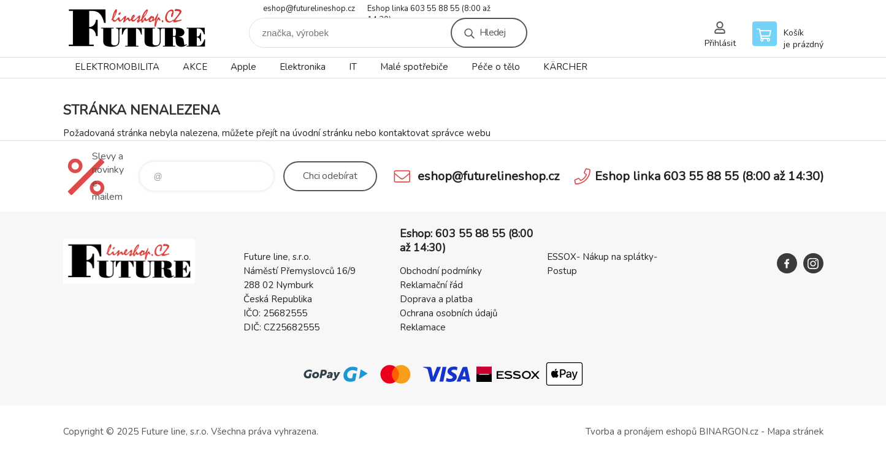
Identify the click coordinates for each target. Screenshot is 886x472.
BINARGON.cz (728, 431)
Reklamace (423, 327)
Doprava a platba (436, 299)
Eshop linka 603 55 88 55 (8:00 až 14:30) (429, 9)
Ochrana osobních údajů (448, 313)
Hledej (492, 32)
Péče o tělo (496, 67)
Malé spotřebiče (414, 67)
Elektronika (303, 67)
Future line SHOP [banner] (136, 28)
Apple (243, 67)
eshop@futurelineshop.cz (309, 8)
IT (353, 67)
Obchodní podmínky (441, 271)
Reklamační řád (431, 285)
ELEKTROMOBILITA (117, 67)
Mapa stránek (795, 431)
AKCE (195, 67)
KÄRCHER (565, 67)
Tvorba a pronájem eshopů (641, 431)
